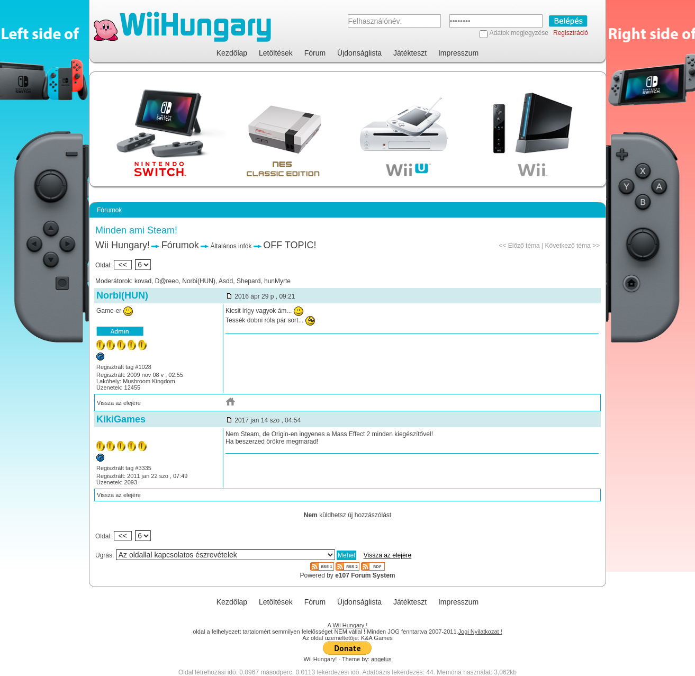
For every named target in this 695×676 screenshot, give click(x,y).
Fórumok (180, 245)
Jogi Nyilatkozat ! (480, 631)
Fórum (315, 53)
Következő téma (568, 245)
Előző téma (524, 245)
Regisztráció (570, 33)
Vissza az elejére (119, 403)
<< (122, 264)
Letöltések (276, 53)
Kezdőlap (231, 53)
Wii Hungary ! (349, 625)
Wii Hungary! (122, 245)
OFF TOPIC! (289, 245)
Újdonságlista (359, 53)
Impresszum (458, 53)
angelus (381, 659)
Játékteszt (410, 53)
